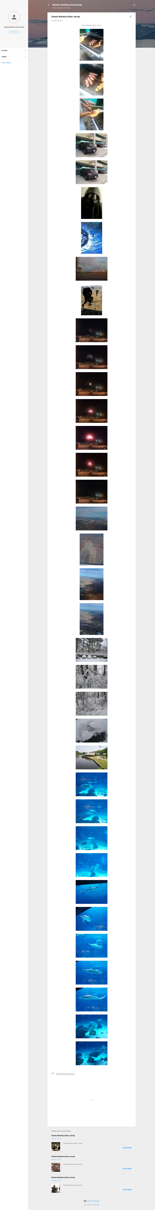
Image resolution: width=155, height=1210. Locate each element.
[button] (130, 16)
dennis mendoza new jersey (67, 4)
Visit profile (14, 32)
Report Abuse (6, 63)
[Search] (134, 5)
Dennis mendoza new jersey (65, 1074)
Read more (127, 1148)
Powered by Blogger (92, 1201)
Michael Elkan (96, 1204)
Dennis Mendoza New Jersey (63, 1135)
